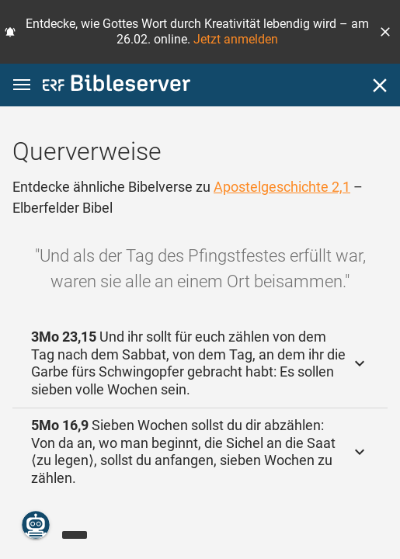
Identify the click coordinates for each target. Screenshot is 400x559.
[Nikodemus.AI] (36, 525)
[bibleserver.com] (116, 85)
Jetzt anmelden (235, 39)
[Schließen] (379, 85)
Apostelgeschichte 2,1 (282, 187)
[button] (385, 32)
